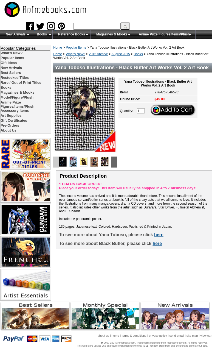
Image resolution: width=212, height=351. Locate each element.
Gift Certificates (14, 120)
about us (103, 335)
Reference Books (71, 34)
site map (192, 335)
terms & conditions (133, 335)
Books (42, 34)
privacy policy (158, 335)
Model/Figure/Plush (17, 97)
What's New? (75, 54)
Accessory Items (15, 110)
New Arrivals (16, 34)
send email (176, 335)
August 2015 (120, 54)
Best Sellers (11, 73)
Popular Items (76, 47)
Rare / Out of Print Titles (21, 82)
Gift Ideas (9, 63)
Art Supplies (11, 115)
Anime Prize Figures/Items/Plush (164, 34)
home (115, 335)
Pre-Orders (10, 125)
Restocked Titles (15, 78)
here (158, 234)
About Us (8, 130)
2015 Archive (98, 54)
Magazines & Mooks (112, 34)
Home (57, 47)
